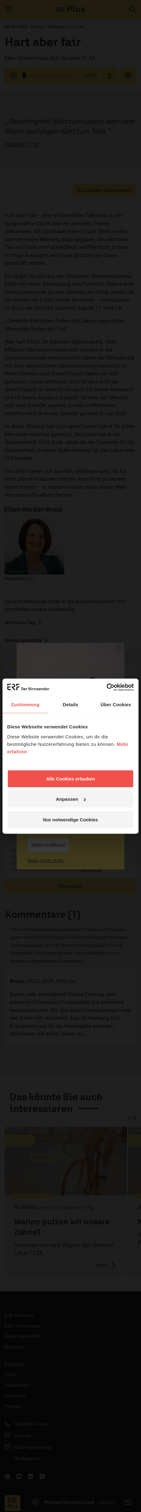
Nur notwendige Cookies (70, 819)
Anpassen (71, 799)
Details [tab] (70, 704)
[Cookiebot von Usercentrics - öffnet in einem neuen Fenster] (106, 687)
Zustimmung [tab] (25, 704)
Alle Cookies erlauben (70, 778)
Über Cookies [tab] (115, 704)
